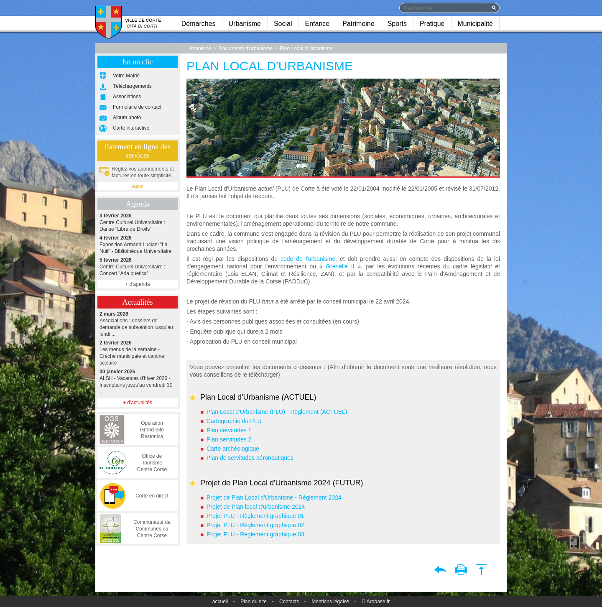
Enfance (317, 23)
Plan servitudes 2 (229, 439)
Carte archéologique (233, 448)
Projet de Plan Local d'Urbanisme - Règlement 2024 (274, 497)
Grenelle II (340, 266)
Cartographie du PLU (234, 421)
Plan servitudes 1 (229, 430)
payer (137, 186)
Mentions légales (330, 601)
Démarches (198, 23)
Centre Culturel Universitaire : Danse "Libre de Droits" (137, 222)
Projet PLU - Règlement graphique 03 (255, 534)
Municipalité (475, 23)
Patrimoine (358, 23)
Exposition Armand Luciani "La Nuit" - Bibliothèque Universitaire (137, 244)
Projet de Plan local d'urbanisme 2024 (256, 506)
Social (283, 23)
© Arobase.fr (376, 601)
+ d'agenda (137, 284)
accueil (220, 601)
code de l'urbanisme (308, 258)
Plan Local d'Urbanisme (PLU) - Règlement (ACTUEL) (278, 411)
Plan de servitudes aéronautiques (250, 457)
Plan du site (253, 601)
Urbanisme (245, 23)
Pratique (432, 23)
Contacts (289, 601)
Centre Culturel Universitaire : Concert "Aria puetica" (137, 266)
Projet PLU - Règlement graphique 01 (255, 516)
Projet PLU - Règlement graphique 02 (255, 525)
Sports (397, 23)
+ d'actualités (137, 403)
